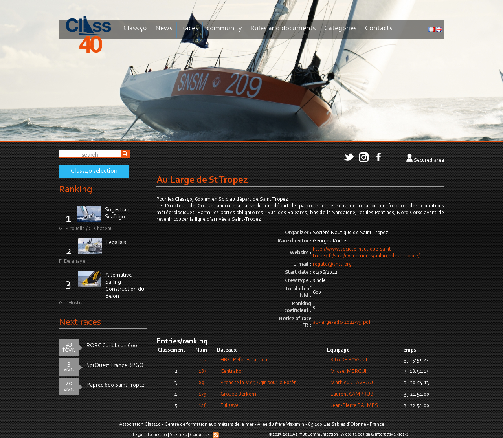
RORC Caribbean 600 (111, 346)
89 (201, 383)
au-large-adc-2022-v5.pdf (342, 322)
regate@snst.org (332, 264)
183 (202, 371)
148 (203, 406)
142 (203, 360)
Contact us (200, 435)
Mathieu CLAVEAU (351, 383)
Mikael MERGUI (348, 371)
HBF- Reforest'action (243, 360)
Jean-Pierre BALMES (354, 406)
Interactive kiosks (392, 434)
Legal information (150, 435)
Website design (355, 434)
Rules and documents (283, 28)
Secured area (429, 160)
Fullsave (229, 406)
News (164, 28)
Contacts (379, 28)
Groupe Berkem (238, 394)
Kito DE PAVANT (349, 360)
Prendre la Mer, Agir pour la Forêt (258, 383)
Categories (340, 28)
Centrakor (231, 371)
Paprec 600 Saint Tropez (115, 385)
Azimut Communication (315, 434)
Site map (178, 435)
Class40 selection (94, 171)
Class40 (135, 28)
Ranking (75, 189)
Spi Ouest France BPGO (114, 365)
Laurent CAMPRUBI (352, 394)
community (224, 28)
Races (189, 28)
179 (202, 394)
